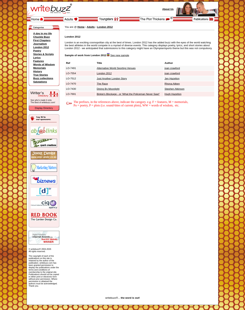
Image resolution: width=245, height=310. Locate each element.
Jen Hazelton (172, 78)
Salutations (40, 81)
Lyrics (37, 57)
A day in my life (42, 33)
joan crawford (172, 68)
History (37, 71)
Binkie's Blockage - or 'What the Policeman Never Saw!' (128, 94)
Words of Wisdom (44, 64)
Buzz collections (43, 78)
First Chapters (42, 40)
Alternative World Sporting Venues (116, 68)
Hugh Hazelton (173, 94)
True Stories (40, 74)
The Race (102, 83)
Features (38, 61)
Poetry (37, 50)
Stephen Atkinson (175, 88)
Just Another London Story (112, 78)
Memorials (39, 68)
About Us (168, 9)
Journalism (40, 43)
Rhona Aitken (172, 83)
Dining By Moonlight (108, 88)
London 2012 (41, 47)
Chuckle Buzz (41, 36)
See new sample (119, 55)
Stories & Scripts (43, 54)
